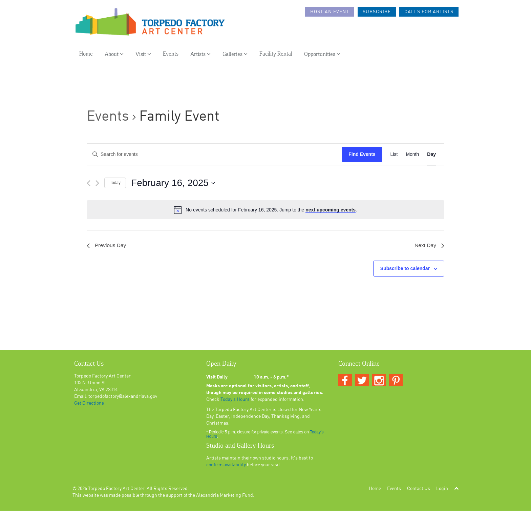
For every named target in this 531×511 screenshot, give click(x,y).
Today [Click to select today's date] (115, 182)
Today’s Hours (235, 399)
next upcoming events (330, 209)
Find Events (361, 154)
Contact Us (418, 489)
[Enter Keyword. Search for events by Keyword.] (214, 154)
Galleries (235, 55)
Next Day (429, 245)
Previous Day (107, 245)
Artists (200, 55)
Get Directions (89, 403)
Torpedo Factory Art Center (116, 489)
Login (442, 489)
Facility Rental (275, 55)
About (114, 55)
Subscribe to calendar (405, 268)
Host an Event (329, 11)
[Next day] (97, 183)
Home (86, 55)
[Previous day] (88, 183)
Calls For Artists (428, 11)
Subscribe (377, 11)
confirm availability (226, 465)
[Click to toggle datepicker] (173, 183)
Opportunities (322, 55)
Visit (143, 55)
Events (170, 55)
